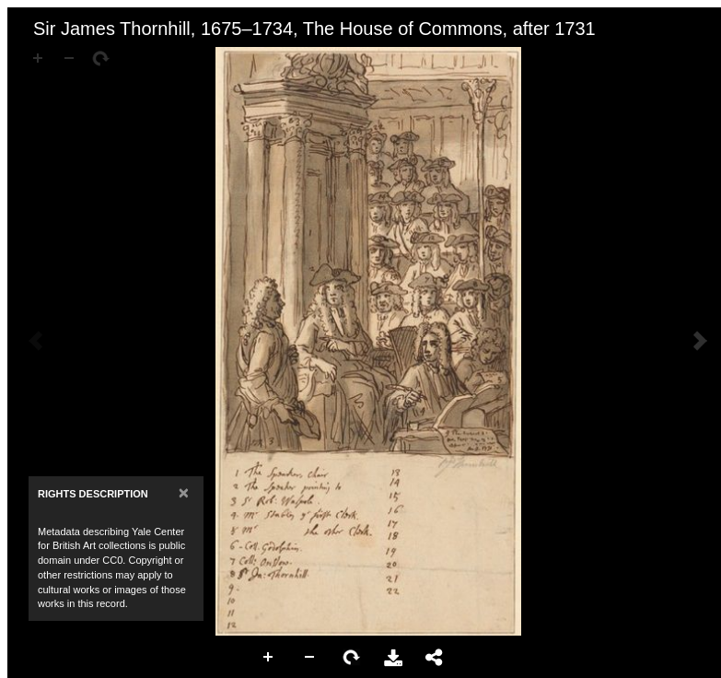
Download (393, 658)
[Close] (183, 492)
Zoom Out (310, 658)
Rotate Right (352, 658)
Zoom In (269, 658)
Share (434, 658)
